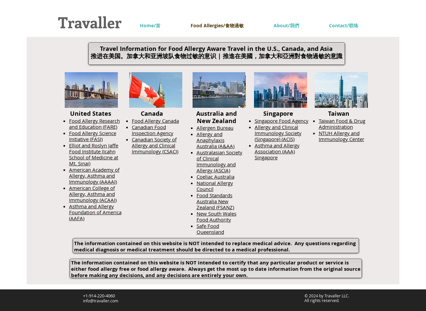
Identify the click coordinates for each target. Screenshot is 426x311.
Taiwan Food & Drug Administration (342, 123)
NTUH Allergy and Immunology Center (341, 136)
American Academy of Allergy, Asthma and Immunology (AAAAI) (94, 175)
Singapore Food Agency (281, 120)
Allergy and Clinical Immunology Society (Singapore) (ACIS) (278, 133)
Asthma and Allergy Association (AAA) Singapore (277, 151)
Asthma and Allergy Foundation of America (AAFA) (95, 212)
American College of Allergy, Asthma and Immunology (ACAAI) (93, 194)
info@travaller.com (100, 300)
